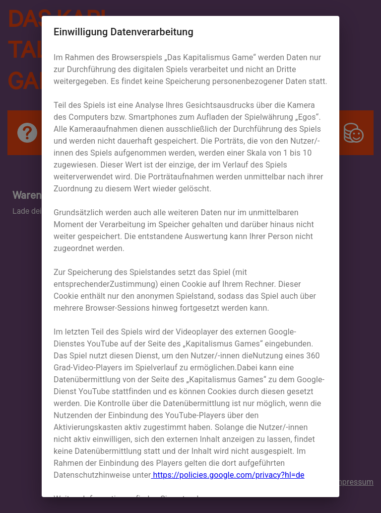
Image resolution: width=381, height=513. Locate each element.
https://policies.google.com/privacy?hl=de (227, 475)
